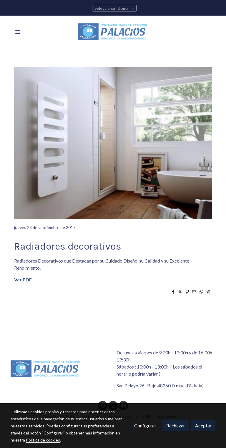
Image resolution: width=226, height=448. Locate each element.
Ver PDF (23, 279)
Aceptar (203, 425)
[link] (113, 31)
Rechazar (175, 425)
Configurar (145, 425)
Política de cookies (43, 439)
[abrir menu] (18, 32)
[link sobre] (60, 370)
